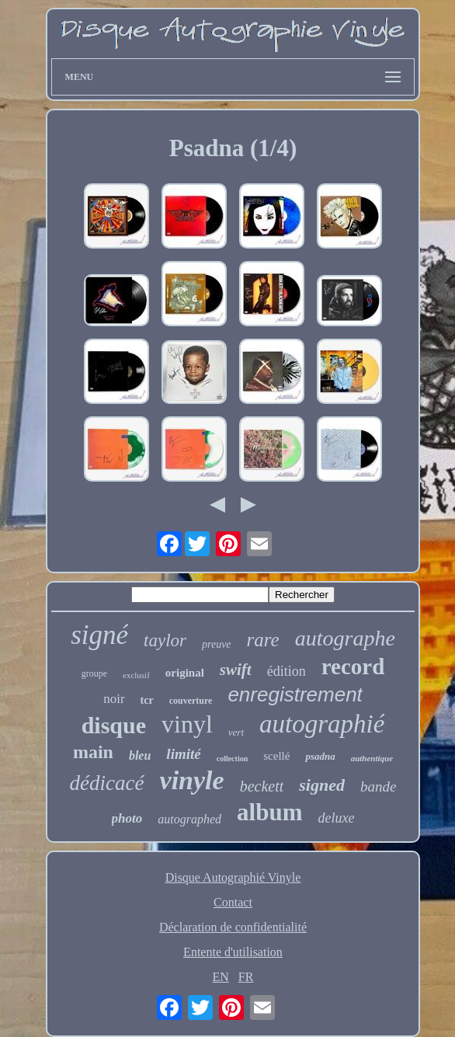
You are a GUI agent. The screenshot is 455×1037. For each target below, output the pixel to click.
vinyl (187, 724)
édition (286, 671)
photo (127, 818)
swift (236, 669)
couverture (191, 700)
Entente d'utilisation (233, 952)
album (269, 812)
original (184, 672)
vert (236, 732)
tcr (147, 700)
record (353, 666)
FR (246, 976)
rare (263, 639)
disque (114, 725)
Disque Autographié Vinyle (233, 877)
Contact (233, 902)
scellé (276, 756)
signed (322, 785)
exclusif (136, 675)
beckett (262, 786)
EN (221, 976)
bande (378, 786)
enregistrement (295, 694)
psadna (320, 756)
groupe (94, 673)
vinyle (192, 780)
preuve (216, 644)
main (93, 752)
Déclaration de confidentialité (233, 927)
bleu (140, 755)
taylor (165, 640)
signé (99, 635)
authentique (372, 758)
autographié (321, 724)
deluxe (336, 818)
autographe (345, 638)
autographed (189, 819)
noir (113, 698)
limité (183, 754)
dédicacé (107, 783)
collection (232, 758)
